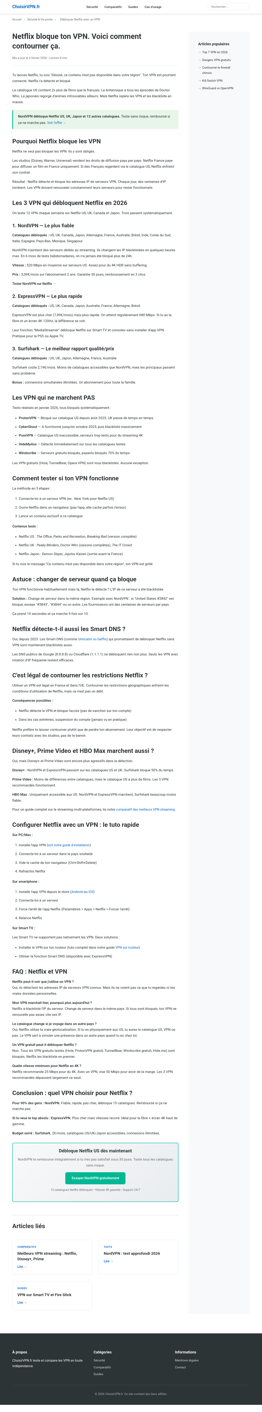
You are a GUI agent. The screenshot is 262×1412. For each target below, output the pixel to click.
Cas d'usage (156, 7)
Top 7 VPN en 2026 (215, 53)
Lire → (22, 1274)
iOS (91, 898)
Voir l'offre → (57, 123)
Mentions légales (187, 1367)
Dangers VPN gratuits (217, 60)
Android (77, 898)
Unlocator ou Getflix (93, 640)
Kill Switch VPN (213, 81)
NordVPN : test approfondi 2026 (133, 1260)
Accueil (17, 20)
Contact (180, 1374)
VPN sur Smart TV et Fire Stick (45, 1301)
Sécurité (93, 7)
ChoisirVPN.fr (27, 7)
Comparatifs (115, 7)
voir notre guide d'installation (70, 852)
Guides (135, 7)
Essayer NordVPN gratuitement (95, 1185)
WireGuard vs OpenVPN (218, 89)
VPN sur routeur (127, 954)
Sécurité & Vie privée (41, 20)
